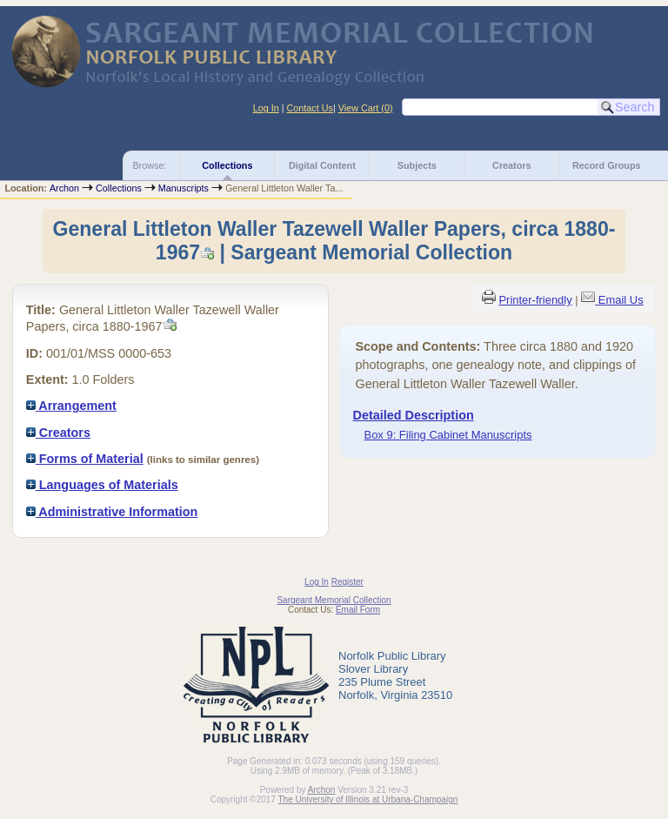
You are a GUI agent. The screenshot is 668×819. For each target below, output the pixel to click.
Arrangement (71, 406)
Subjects (417, 165)
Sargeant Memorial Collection (334, 600)
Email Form (358, 609)
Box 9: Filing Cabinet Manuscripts (448, 434)
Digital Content (322, 165)
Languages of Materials (102, 485)
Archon (64, 188)
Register (347, 582)
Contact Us (310, 108)
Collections (227, 165)
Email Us (621, 299)
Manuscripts (183, 188)
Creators (511, 165)
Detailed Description (413, 415)
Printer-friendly (534, 299)
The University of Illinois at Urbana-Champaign (368, 799)
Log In (266, 108)
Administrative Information (112, 512)
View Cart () (365, 108)
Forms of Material (85, 459)
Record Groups (606, 165)
